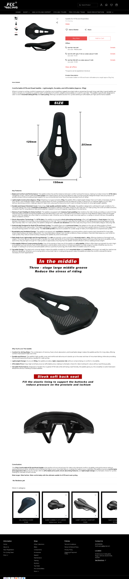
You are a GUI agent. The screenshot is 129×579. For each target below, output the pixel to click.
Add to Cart (99, 38)
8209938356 (98, 544)
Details (112, 47)
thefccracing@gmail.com (102, 546)
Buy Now (76, 38)
